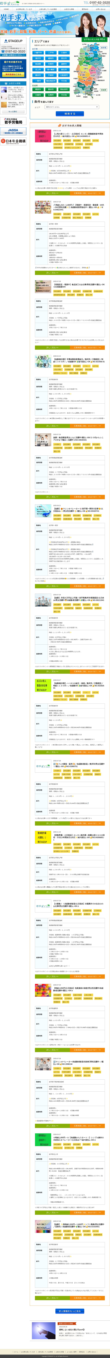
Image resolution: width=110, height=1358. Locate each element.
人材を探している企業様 (48, 9)
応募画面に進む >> (87, 193)
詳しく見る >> (52, 193)
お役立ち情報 (69, 9)
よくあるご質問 (71, 1352)
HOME (6, 9)
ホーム (16, 1352)
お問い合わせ (101, 9)
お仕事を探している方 (24, 9)
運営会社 (85, 9)
